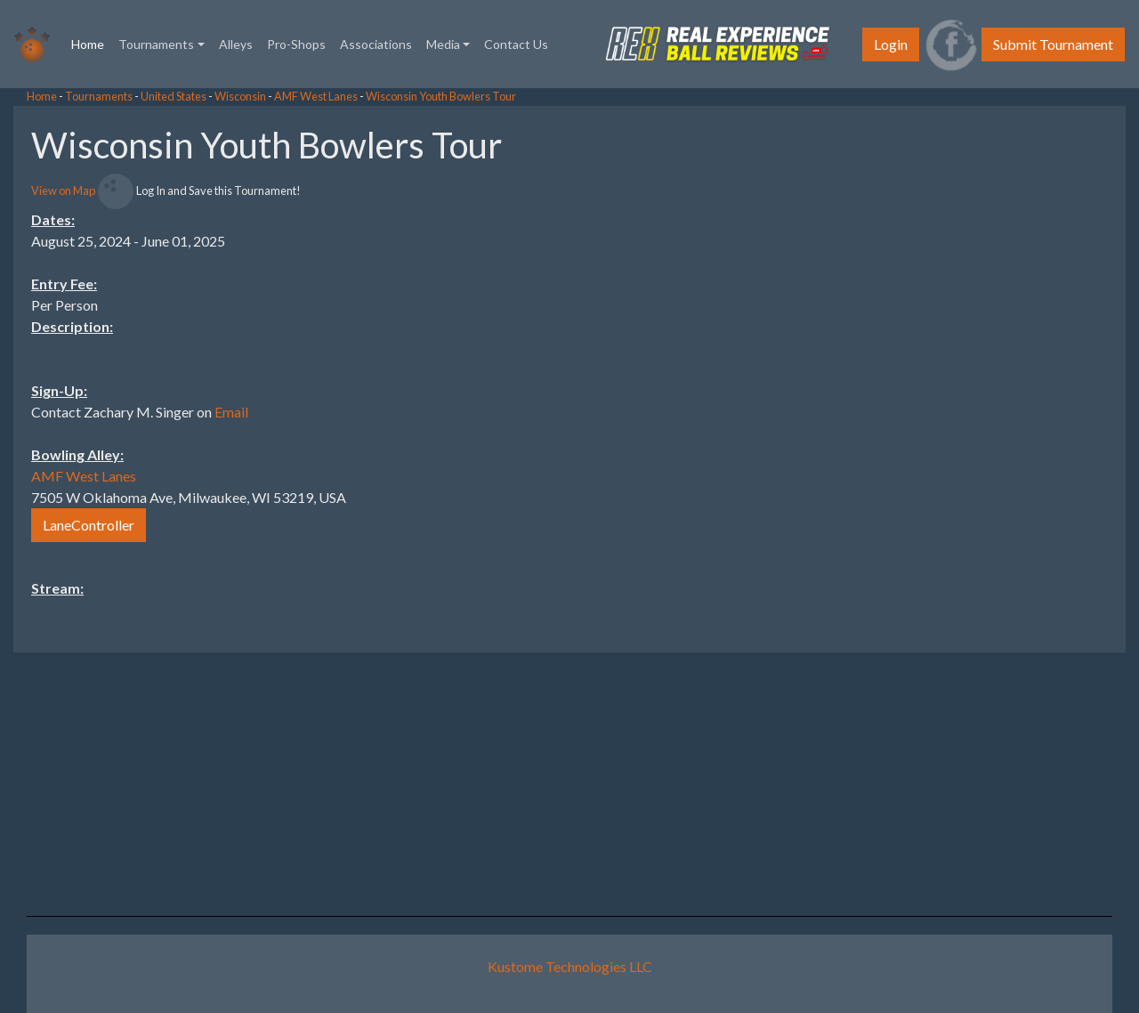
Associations (376, 44)
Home (91, 43)
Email (231, 411)
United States (173, 96)
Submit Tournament (1053, 44)
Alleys (236, 44)
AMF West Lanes (316, 96)
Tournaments (99, 96)
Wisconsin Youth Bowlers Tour (441, 96)
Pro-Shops (296, 44)
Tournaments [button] (156, 44)
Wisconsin (240, 96)
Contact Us (516, 44)
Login (891, 44)
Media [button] (443, 44)
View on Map (63, 190)
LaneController (88, 524)
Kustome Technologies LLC (570, 966)
